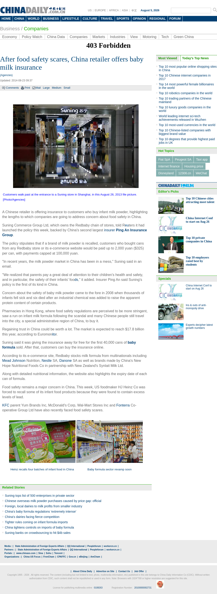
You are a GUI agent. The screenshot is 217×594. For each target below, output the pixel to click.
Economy (9, 37)
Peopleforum (94, 546)
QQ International (75, 546)
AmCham (95, 557)
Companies (36, 28)
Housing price (193, 166)
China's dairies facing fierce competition (32, 517)
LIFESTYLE (70, 18)
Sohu (48, 553)
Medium (56, 87)
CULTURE (90, 18)
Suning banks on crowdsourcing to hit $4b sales (38, 533)
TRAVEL (107, 18)
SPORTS (122, 18)
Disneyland (166, 173)
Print (27, 87)
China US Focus (32, 557)
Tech (165, 37)
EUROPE (100, 10)
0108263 (98, 587)
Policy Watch (32, 37)
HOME (6, 18)
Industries (117, 37)
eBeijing (83, 557)
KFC (5, 405)
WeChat (201, 173)
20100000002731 (142, 587)
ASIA (125, 10)
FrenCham (48, 557)
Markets (99, 37)
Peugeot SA (183, 159)
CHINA (19, 18)
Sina (40, 553)
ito (54, 334)
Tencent (58, 553)
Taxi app (201, 159)
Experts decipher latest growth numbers (199, 326)
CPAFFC (61, 557)
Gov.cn (72, 557)
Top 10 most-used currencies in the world (187, 125)
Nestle (47, 360)
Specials (164, 278)
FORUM (175, 18)
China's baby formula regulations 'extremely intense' (40, 511)
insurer (109, 230)
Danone (65, 360)
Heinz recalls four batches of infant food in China (42, 469)
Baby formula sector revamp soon (109, 469)
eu (127, 225)
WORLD (33, 18)
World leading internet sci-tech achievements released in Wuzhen (182, 117)
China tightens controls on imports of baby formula (39, 527)
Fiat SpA (164, 159)
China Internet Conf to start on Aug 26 (199, 220)
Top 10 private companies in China (199, 239)
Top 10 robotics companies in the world (185, 93)
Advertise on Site (105, 571)
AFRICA (114, 10)
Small (67, 87)
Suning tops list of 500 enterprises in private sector (39, 495)
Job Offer (139, 571)
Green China (184, 37)
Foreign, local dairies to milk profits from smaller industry (43, 506)
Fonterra (123, 405)
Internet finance (169, 166)
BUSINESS (51, 18)
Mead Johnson (13, 360)
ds (76, 280)
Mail (38, 87)
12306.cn (184, 173)
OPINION (139, 18)
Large (46, 87)
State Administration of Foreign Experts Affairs (39, 546)
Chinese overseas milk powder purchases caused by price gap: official (53, 501)
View (134, 37)
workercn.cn (110, 546)
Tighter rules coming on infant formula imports (36, 522)
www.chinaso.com (25, 553)
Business (10, 28)
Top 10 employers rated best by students (197, 261)
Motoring (149, 37)
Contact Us (124, 571)
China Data (56, 37)
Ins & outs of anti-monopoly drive (196, 307)
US (90, 10)
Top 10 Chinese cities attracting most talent (200, 200)
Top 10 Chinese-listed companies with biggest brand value (185, 132)
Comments (12, 87)
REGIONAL (157, 18)
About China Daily (82, 571)
